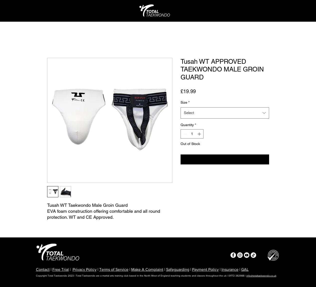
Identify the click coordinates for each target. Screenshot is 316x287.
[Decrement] (184, 134)
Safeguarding (177, 269)
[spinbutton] (192, 134)
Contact (43, 269)
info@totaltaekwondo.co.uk (261, 275)
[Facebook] (233, 255)
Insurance (229, 269)
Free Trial (60, 269)
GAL (245, 269)
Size (185, 102)
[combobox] (225, 112)
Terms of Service (113, 269)
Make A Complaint (147, 269)
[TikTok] (253, 255)
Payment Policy (205, 269)
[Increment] (200, 134)
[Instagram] (240, 255)
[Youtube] (246, 255)
